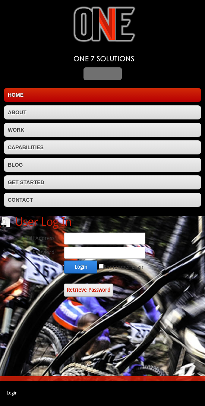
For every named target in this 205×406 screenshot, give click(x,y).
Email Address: (38, 238)
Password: (44, 252)
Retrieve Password (88, 290)
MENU (102, 73)
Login (81, 267)
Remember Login (124, 267)
